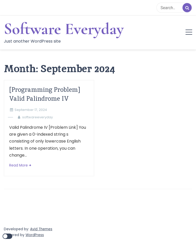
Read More (18, 165)
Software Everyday (64, 29)
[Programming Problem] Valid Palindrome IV (44, 94)
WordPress (35, 235)
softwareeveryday (37, 117)
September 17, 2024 (31, 110)
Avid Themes (41, 229)
